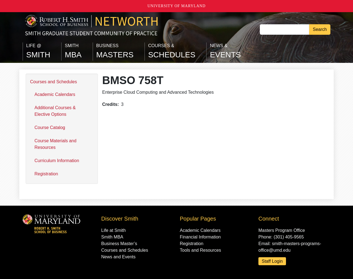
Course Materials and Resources (55, 144)
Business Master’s (119, 243)
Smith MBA (112, 237)
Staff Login (272, 261)
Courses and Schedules (53, 81)
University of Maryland (177, 6)
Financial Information (200, 237)
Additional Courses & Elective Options (55, 111)
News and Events (118, 256)
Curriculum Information (56, 160)
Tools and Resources (200, 250)
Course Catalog (49, 127)
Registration (46, 173)
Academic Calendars (54, 94)
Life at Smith (113, 230)
